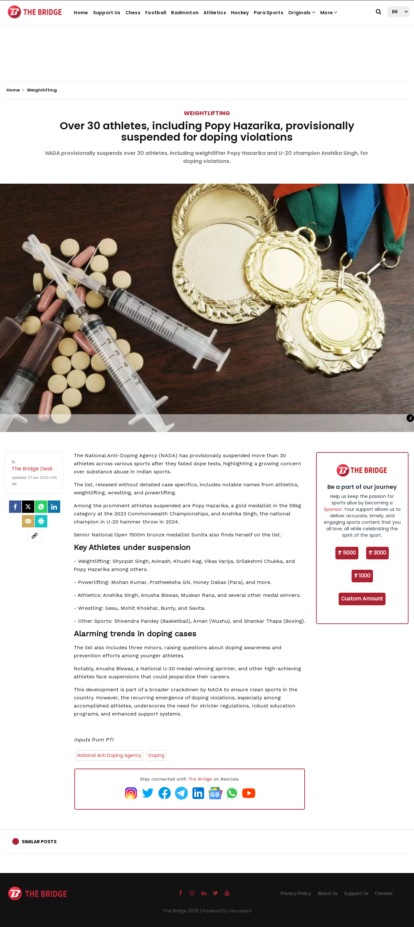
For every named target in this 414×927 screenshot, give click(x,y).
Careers (384, 893)
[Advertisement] (207, 61)
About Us (328, 893)
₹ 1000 (362, 575)
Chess (133, 12)
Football (155, 12)
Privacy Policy (296, 893)
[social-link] (34, 535)
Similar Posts (39, 841)
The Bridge (200, 778)
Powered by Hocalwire (227, 911)
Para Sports (268, 12)
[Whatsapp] (41, 506)
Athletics (214, 12)
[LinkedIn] (54, 506)
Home (81, 12)
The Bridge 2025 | (182, 911)
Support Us (107, 12)
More (329, 12)
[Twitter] (28, 506)
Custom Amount (362, 598)
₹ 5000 (347, 552)
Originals (301, 12)
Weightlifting (207, 113)
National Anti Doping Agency (109, 755)
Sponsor (333, 509)
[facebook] (15, 506)
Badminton (185, 12)
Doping (156, 755)
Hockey (240, 12)
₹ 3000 (377, 552)
